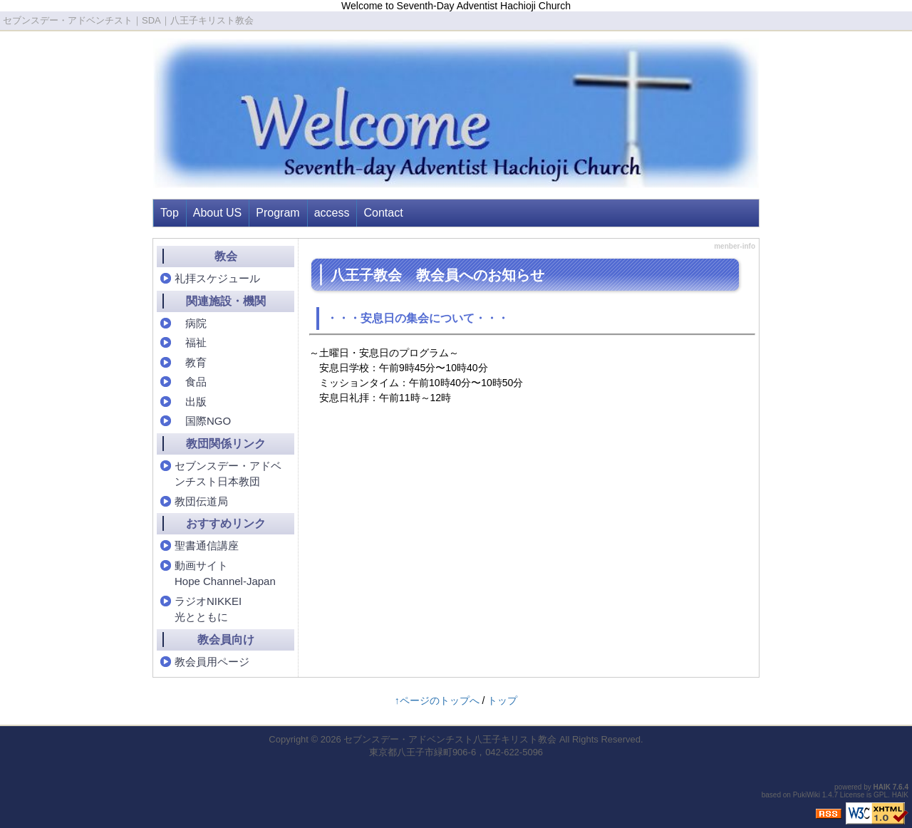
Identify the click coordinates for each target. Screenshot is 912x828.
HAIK (882, 787)
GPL (881, 795)
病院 (191, 323)
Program (277, 213)
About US (217, 213)
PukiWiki (806, 795)
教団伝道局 (201, 501)
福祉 (191, 342)
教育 (191, 362)
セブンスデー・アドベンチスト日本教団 (228, 474)
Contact (383, 213)
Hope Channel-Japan (225, 581)
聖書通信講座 (207, 545)
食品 (191, 382)
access (332, 213)
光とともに (201, 617)
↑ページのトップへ (437, 700)
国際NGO (203, 421)
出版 (191, 401)
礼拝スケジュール (217, 278)
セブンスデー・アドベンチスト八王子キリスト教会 (449, 739)
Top (169, 213)
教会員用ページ (212, 662)
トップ (502, 700)
